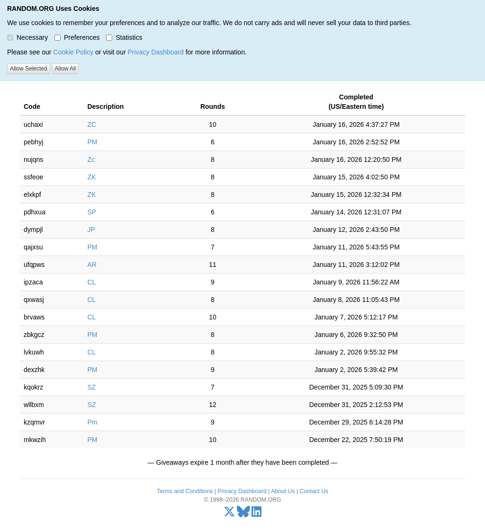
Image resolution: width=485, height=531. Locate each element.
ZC (91, 124)
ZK (91, 177)
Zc (91, 159)
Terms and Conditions (185, 491)
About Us (283, 491)
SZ (91, 387)
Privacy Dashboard (155, 52)
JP (91, 229)
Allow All (65, 68)
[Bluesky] (243, 514)
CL (91, 282)
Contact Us (314, 491)
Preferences (76, 37)
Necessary (27, 37)
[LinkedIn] (256, 514)
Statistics (124, 37)
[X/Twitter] (229, 514)
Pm (92, 422)
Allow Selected (28, 68)
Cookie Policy (73, 52)
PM (92, 142)
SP (91, 212)
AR (91, 264)
